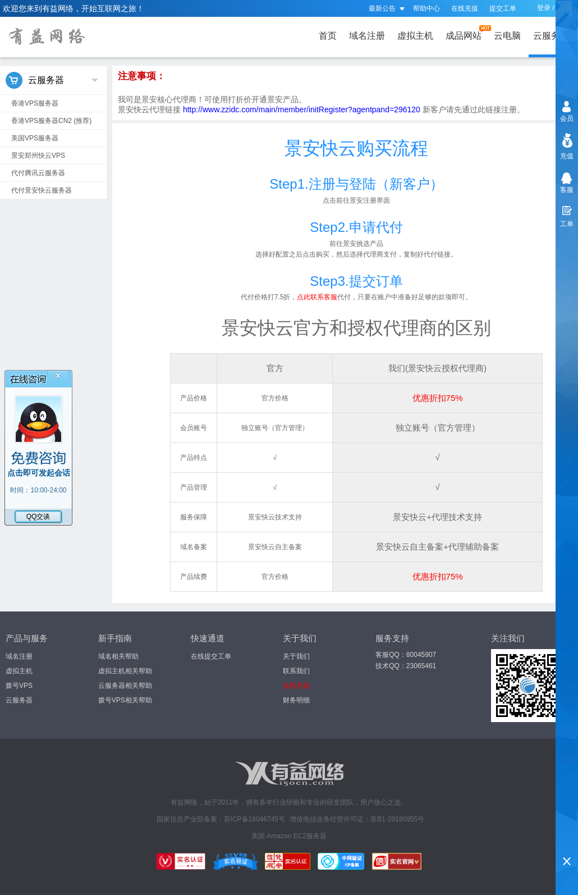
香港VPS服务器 (34, 103)
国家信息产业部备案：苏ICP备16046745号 (221, 819)
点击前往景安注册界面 (356, 200)
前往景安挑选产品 (356, 244)
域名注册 (367, 35)
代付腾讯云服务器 (38, 173)
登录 (544, 8)
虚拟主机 (415, 35)
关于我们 (296, 656)
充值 (567, 156)
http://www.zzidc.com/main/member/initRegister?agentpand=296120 (303, 109)
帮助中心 (426, 8)
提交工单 (502, 8)
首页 (328, 35)
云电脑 (507, 35)
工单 (567, 224)
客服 (567, 190)
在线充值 (464, 8)
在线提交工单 (211, 656)
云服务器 (553, 32)
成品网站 (466, 32)
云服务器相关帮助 (125, 685)
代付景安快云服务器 (41, 190)
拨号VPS (19, 685)
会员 (567, 118)
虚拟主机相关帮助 (125, 671)
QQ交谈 (38, 516)
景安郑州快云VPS (38, 155)
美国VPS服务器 (34, 138)
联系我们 (296, 671)
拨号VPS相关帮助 (125, 700)
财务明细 (296, 700)
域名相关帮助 (118, 656)
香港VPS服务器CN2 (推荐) (51, 121)
